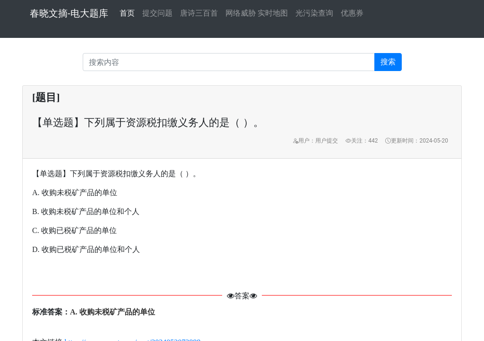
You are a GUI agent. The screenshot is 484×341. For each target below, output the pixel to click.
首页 (127, 12)
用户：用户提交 (315, 140)
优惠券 (352, 13)
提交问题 (157, 13)
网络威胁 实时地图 (256, 13)
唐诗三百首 (199, 13)
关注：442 (362, 140)
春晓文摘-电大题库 (69, 13)
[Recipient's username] (229, 62)
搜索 (388, 61)
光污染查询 (314, 13)
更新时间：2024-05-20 (416, 140)
